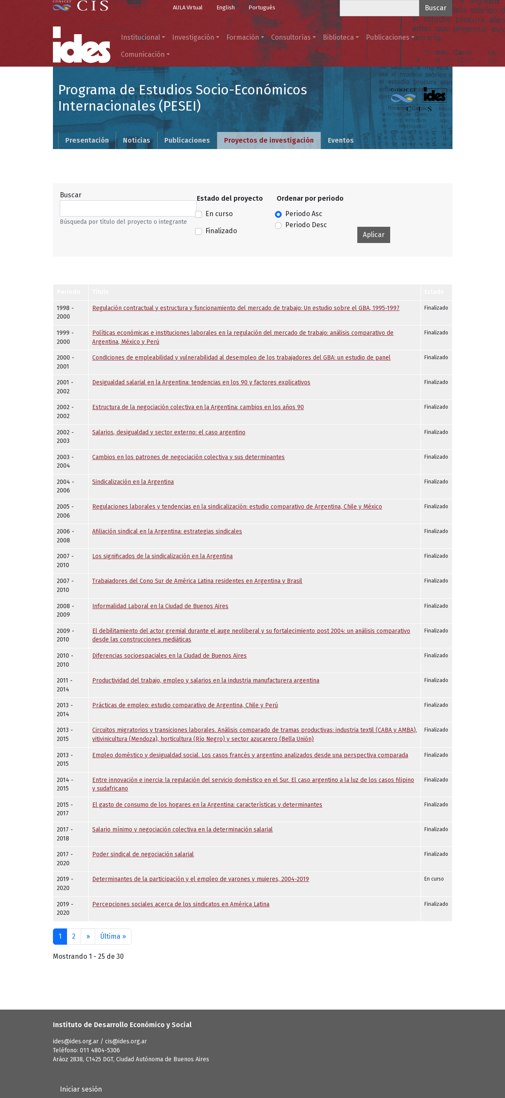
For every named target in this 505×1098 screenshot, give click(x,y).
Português (261, 7)
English (225, 7)
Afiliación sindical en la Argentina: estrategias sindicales (167, 531)
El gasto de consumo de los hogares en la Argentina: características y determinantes (207, 804)
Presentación (87, 140)
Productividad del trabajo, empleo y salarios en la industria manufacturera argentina (205, 680)
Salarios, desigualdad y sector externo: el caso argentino (168, 432)
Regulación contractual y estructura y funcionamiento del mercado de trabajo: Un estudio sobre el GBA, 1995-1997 (246, 308)
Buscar (71, 195)
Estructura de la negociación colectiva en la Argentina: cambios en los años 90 (198, 407)
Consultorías (291, 37)
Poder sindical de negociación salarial (143, 854)
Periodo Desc (306, 225)
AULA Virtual (188, 7)
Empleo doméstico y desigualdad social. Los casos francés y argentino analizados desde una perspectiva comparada (250, 755)
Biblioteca (338, 37)
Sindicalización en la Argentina (133, 482)
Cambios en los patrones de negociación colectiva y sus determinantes (188, 457)
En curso (219, 214)
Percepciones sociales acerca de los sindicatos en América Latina (180, 904)
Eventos (341, 140)
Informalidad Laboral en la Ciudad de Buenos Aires (160, 606)
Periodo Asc (303, 214)
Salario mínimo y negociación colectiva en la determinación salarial (182, 829)
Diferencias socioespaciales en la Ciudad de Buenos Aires (169, 655)
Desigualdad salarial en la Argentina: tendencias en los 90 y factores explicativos (201, 382)
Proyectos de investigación (269, 140)
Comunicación (143, 54)
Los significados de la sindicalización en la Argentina (162, 556)
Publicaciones (387, 37)
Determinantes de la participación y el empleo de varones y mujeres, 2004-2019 (200, 879)
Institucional (140, 37)
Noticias (136, 140)
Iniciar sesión (81, 1089)
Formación (242, 37)
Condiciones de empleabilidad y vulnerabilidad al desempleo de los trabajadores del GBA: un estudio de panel (241, 357)
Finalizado (221, 231)
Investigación (193, 37)
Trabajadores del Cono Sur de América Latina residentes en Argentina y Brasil (197, 581)
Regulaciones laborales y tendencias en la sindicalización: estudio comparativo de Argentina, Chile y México (237, 506)
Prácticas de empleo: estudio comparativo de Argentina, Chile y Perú (185, 705)
